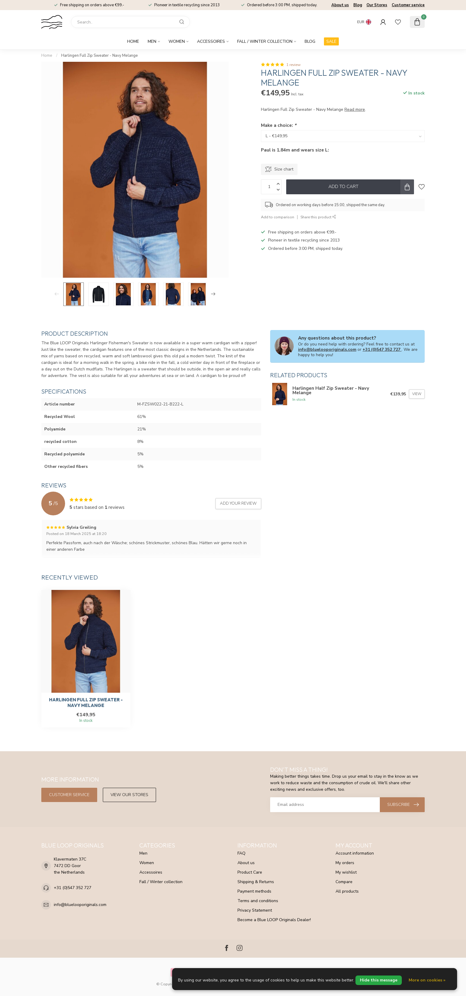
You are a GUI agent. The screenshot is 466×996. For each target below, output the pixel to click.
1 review (293, 64)
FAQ (241, 853)
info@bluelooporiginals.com (327, 349)
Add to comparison (277, 217)
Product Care (249, 872)
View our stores (129, 795)
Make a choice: (278, 125)
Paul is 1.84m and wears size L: (295, 150)
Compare (344, 882)
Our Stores (376, 5)
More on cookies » (427, 980)
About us (340, 5)
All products (347, 891)
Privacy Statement (254, 910)
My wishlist (346, 872)
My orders (345, 863)
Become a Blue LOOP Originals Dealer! (274, 920)
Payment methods (254, 891)
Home (133, 41)
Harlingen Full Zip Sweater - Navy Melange (99, 55)
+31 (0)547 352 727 (382, 349)
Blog (357, 5)
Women (177, 41)
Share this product (318, 217)
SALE (331, 41)
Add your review (238, 503)
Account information (355, 853)
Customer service (408, 5)
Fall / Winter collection (264, 41)
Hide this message (378, 980)
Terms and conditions (257, 901)
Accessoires (211, 41)
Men (152, 41)
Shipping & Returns (255, 882)
